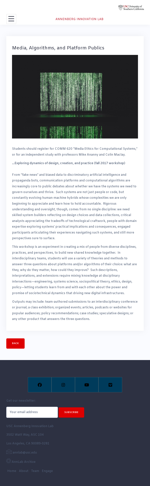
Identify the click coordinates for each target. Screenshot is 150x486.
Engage (47, 471)
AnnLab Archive (20, 462)
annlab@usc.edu (21, 453)
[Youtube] (86, 384)
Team (35, 471)
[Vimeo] (110, 384)
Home (11, 471)
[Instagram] (63, 384)
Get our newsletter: (20, 401)
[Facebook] (39, 384)
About (23, 471)
